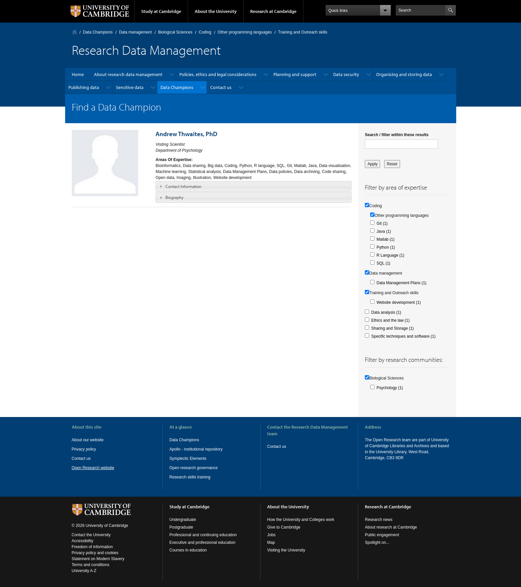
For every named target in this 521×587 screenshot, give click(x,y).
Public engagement (382, 535)
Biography (174, 197)
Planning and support (294, 74)
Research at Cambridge (273, 11)
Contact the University (91, 535)
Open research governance (193, 467)
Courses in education (188, 550)
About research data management (128, 74)
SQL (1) (383, 263)
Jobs (271, 535)
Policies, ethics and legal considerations (218, 74)
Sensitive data (130, 87)
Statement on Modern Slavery (98, 558)
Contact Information (183, 186)
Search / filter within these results (396, 134)
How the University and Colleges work (300, 519)
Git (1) (381, 223)
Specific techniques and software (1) (403, 336)
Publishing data (83, 87)
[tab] (254, 186)
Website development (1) (398, 302)
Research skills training (189, 477)
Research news (378, 519)
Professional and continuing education (203, 535)
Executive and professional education (202, 542)
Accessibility (82, 541)
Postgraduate (181, 527)
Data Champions (98, 32)
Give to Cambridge (283, 527)
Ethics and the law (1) (390, 320)
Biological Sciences (175, 32)
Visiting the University (286, 550)
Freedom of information (92, 547)
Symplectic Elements (187, 458)
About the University (216, 11)
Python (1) (385, 247)
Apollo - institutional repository (196, 449)
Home (74, 32)
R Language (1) (390, 255)
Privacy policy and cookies (95, 552)
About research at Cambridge (391, 527)
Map (271, 542)
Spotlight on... (377, 542)
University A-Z (84, 570)
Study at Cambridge (161, 11)
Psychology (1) (389, 387)
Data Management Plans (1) (401, 283)
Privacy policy (84, 449)
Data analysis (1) (386, 312)
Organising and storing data (404, 74)
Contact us (221, 87)
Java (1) (383, 231)
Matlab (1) (385, 239)
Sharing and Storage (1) (392, 328)
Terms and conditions (90, 564)
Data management (135, 32)
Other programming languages (245, 32)
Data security (346, 74)
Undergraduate (182, 519)
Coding (205, 32)
